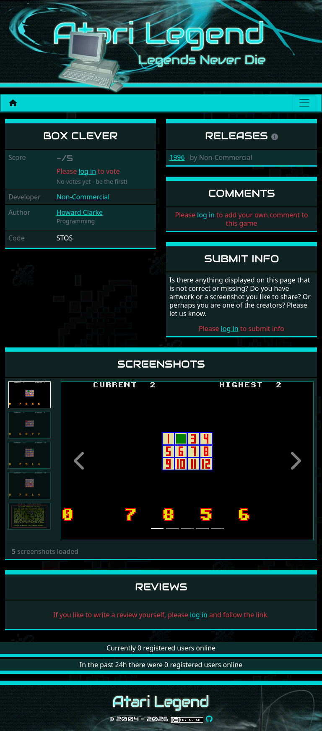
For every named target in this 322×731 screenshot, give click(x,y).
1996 (177, 157)
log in (87, 171)
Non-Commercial (83, 196)
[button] (80, 460)
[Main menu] (304, 102)
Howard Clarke (80, 212)
